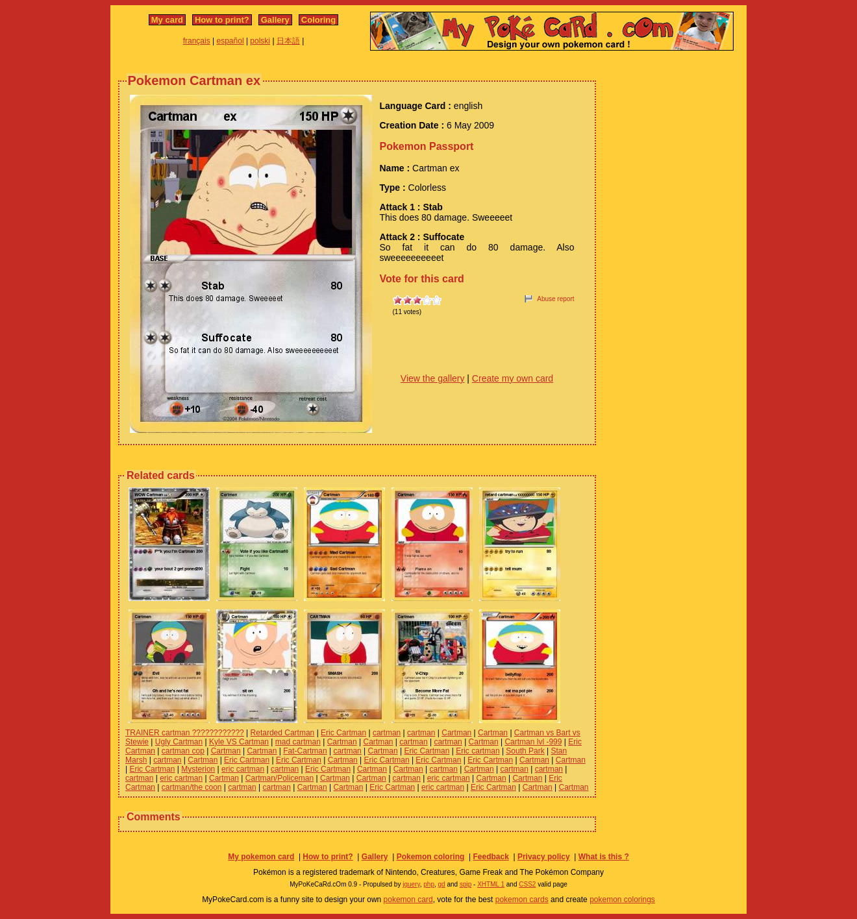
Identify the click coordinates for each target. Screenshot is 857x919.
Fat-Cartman (305, 750)
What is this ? (603, 856)
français (196, 40)
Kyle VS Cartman (239, 741)
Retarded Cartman (283, 732)
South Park (525, 750)
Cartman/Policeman (279, 778)
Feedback (490, 856)
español (230, 40)
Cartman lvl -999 (533, 741)
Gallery (275, 20)
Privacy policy (543, 856)
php (428, 884)
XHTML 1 (490, 884)
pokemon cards (522, 899)
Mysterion (198, 769)
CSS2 (527, 884)
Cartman (456, 732)
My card (167, 20)
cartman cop (183, 750)
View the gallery (433, 378)
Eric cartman (477, 750)
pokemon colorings (622, 899)
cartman (387, 732)
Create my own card (512, 378)
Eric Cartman (343, 732)
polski (260, 40)
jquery (411, 884)
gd (441, 884)
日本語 (288, 40)
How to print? (222, 20)
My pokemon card (261, 856)
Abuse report (555, 298)
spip (465, 884)
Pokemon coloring (431, 856)
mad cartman (298, 741)
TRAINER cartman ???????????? (184, 732)
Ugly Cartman (179, 741)
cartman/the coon (192, 787)
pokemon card (408, 899)
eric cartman (242, 769)
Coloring (318, 20)
